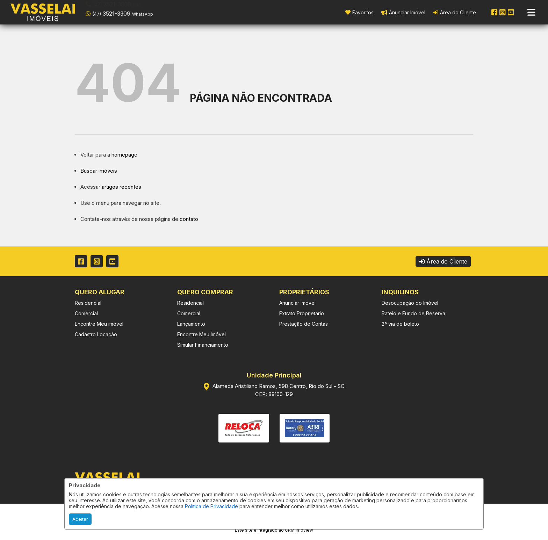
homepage (124, 154)
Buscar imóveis (98, 170)
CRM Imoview (299, 530)
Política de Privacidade (211, 506)
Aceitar (80, 519)
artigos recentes (121, 186)
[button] (130, 11)
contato (189, 219)
